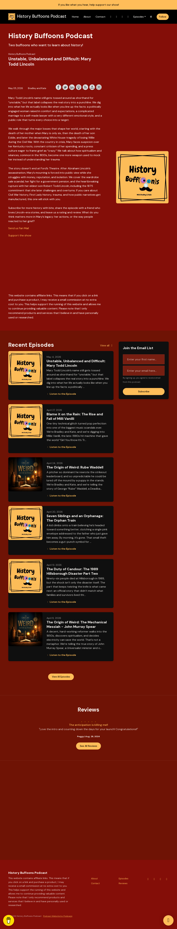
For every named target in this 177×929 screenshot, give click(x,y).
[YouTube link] (111, 17)
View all (107, 345)
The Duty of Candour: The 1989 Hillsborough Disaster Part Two (72, 571)
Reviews (123, 883)
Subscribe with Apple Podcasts (78, 87)
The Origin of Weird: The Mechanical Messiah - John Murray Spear (77, 624)
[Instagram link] (116, 17)
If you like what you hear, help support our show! (88, 5)
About (87, 16)
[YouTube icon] (148, 879)
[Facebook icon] (166, 879)
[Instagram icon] (154, 879)
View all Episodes (61, 676)
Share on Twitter (65, 87)
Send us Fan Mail (18, 228)
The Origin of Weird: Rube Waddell (75, 467)
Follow (162, 16)
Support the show (99, 87)
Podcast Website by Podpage (57, 916)
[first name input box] (144, 359)
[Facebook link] (128, 17)
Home (75, 16)
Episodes (138, 16)
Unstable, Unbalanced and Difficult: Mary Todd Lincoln (76, 363)
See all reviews (88, 745)
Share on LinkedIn (72, 87)
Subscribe (143, 391)
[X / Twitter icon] (160, 879)
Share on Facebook (58, 87)
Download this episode (92, 87)
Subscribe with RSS (85, 87)
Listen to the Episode (61, 393)
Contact (100, 16)
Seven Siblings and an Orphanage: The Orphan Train (75, 518)
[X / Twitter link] (122, 17)
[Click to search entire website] (151, 17)
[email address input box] (144, 371)
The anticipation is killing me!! (88, 725)
